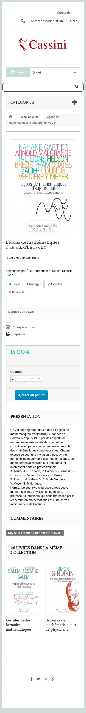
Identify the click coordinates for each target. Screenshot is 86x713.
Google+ (54, 284)
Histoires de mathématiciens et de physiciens (61, 625)
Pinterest (16, 292)
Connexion (64, 13)
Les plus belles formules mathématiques (18, 625)
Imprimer (19, 334)
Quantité (16, 371)
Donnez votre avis (21, 311)
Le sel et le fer (29, 117)
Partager (34, 284)
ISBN (9, 257)
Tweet (14, 284)
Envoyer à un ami (25, 327)
